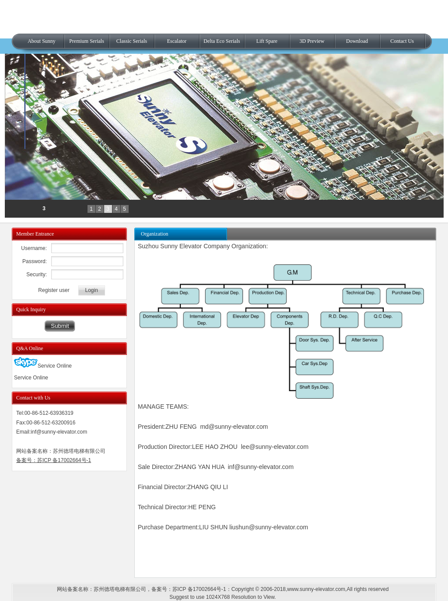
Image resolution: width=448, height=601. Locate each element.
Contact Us (402, 41)
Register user (53, 290)
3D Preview (312, 41)
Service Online (43, 366)
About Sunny (42, 41)
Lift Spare (266, 41)
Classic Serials (131, 41)
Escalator (177, 41)
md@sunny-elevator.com (234, 426)
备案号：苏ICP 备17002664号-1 (53, 460)
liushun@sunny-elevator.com (268, 527)
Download (357, 41)
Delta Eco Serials (221, 41)
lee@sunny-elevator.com (274, 446)
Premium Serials (86, 41)
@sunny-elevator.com (264, 466)
